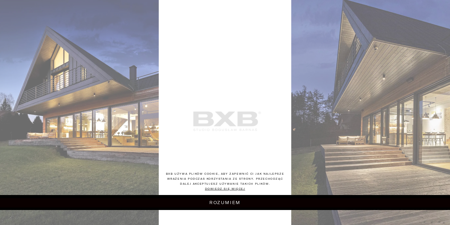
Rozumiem (225, 202)
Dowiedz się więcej (225, 188)
